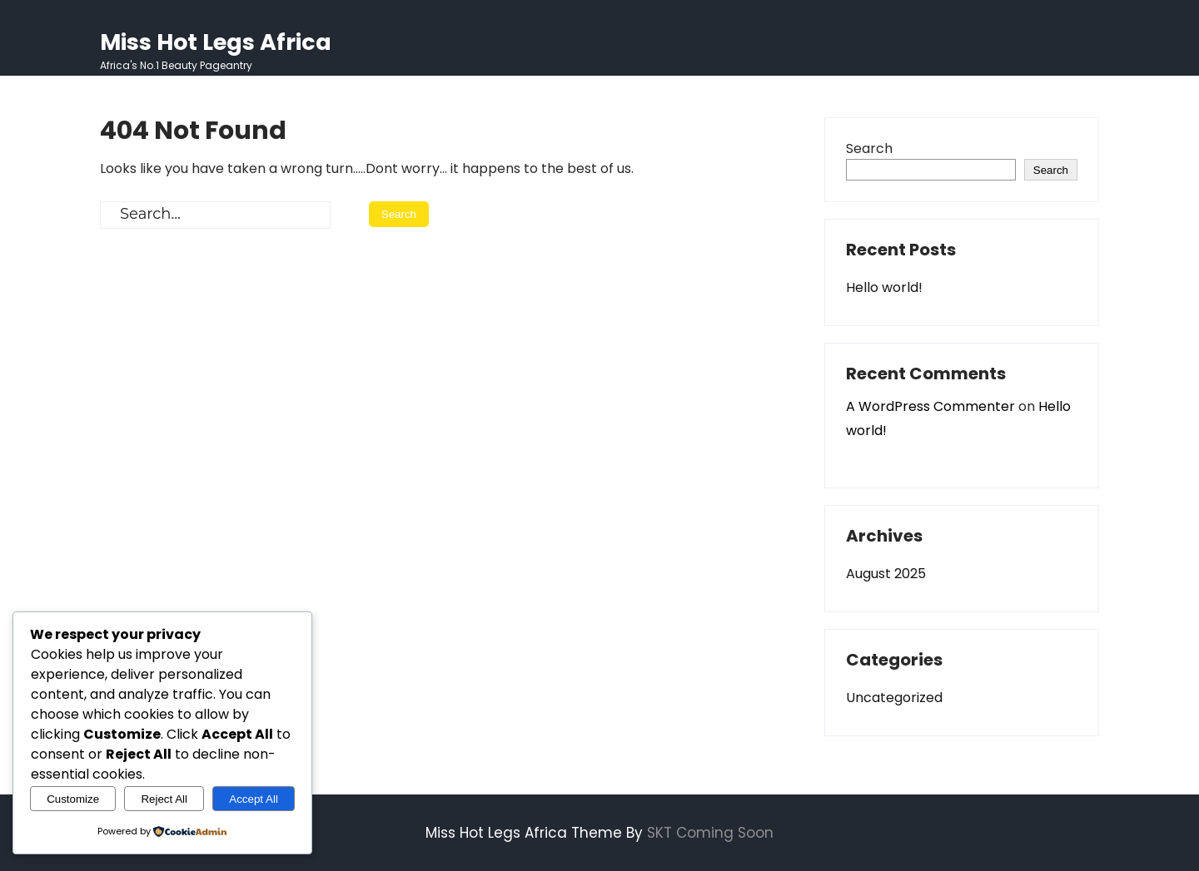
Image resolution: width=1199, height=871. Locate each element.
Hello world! (884, 287)
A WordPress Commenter (930, 406)
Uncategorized (894, 697)
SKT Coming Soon (710, 833)
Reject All (164, 799)
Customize (73, 799)
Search (869, 148)
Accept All (253, 799)
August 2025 (886, 573)
